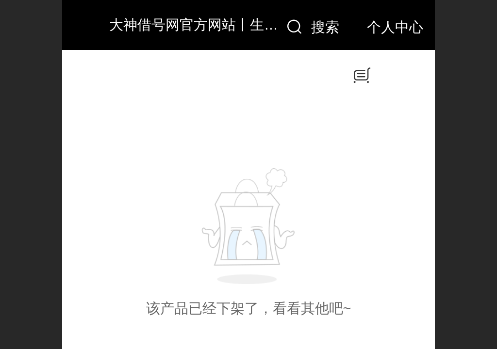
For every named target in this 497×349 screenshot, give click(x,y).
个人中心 (395, 27)
